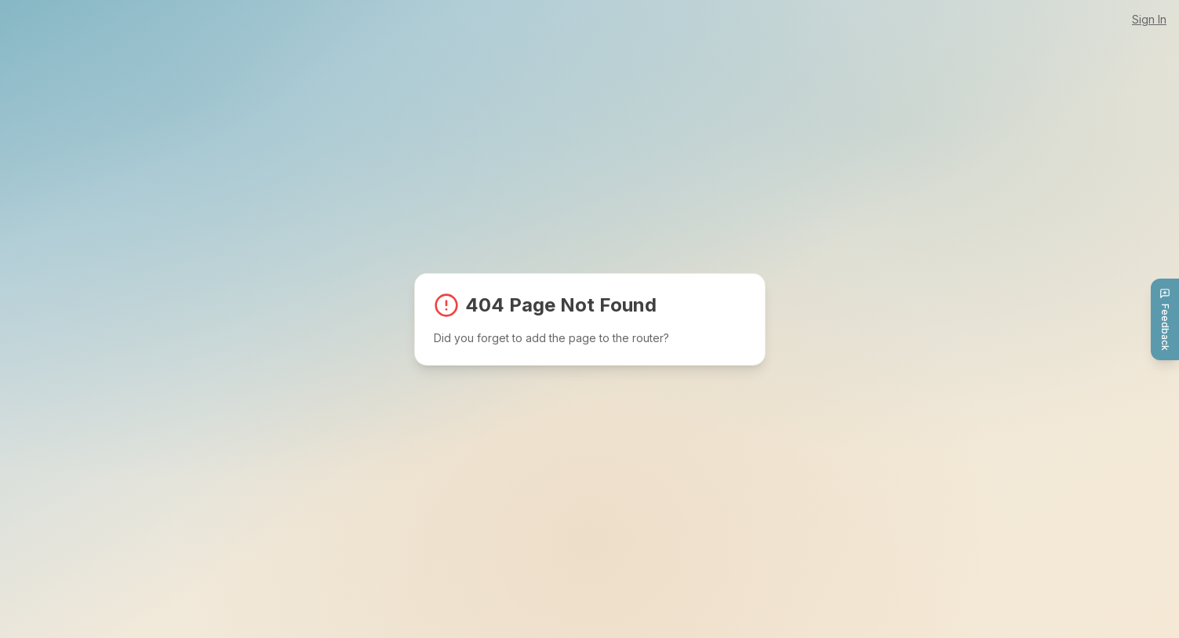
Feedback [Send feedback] (1165, 319)
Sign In (1149, 19)
